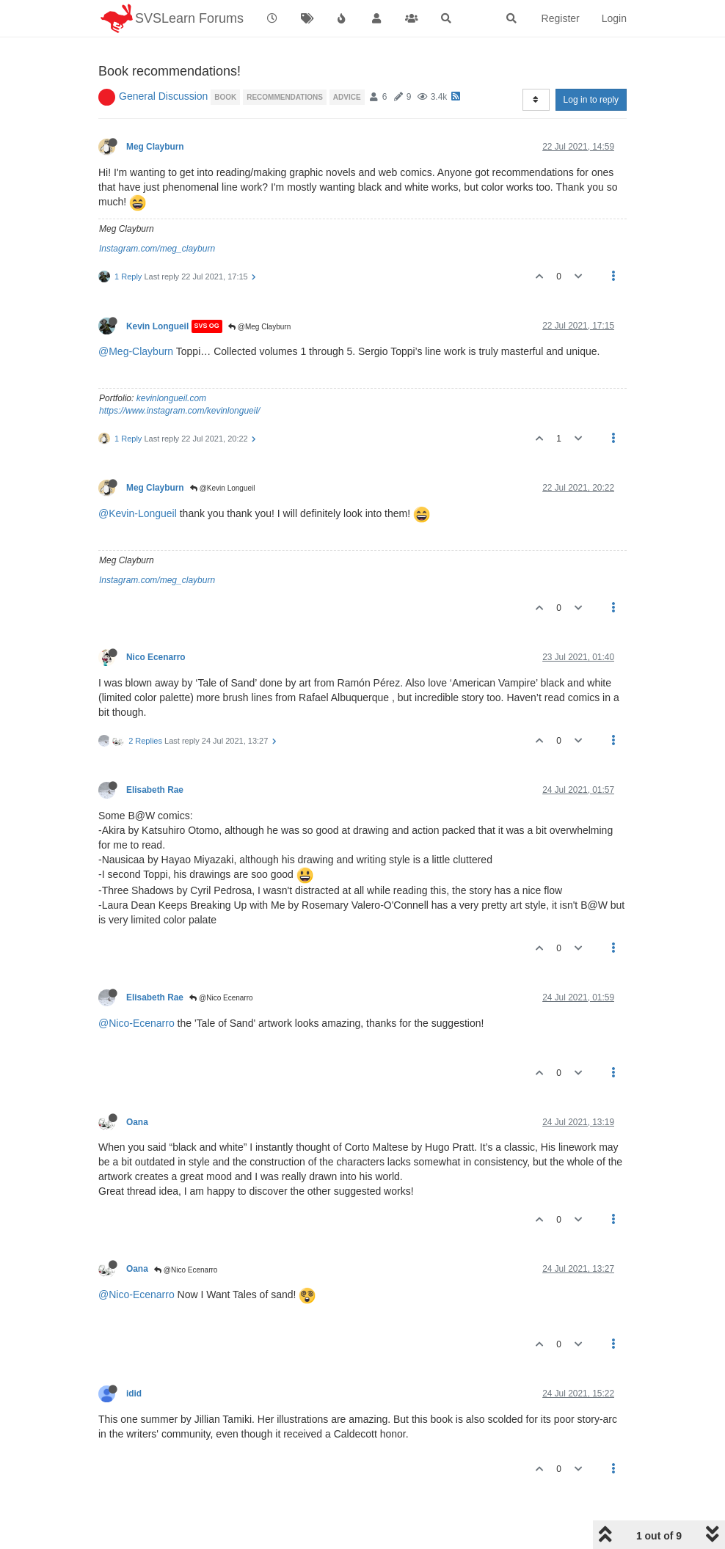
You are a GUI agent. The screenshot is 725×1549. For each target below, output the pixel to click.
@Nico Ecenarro (220, 998)
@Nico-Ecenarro (136, 1023)
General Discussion (163, 96)
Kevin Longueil (157, 326)
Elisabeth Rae (154, 790)
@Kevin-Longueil (137, 513)
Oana (137, 1122)
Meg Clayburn (155, 147)
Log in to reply (591, 100)
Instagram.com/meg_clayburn (157, 248)
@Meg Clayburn (259, 327)
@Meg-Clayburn (135, 351)
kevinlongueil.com (171, 398)
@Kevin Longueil (222, 488)
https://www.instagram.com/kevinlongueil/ (179, 411)
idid (134, 1393)
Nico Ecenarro (156, 657)
